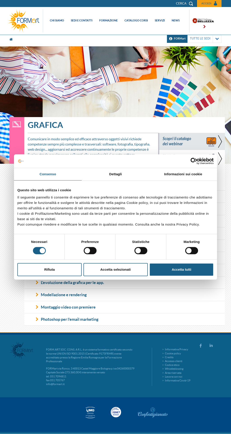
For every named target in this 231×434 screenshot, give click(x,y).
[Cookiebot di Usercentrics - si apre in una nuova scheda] (194, 161)
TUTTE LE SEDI (204, 39)
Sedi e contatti (81, 20)
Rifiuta (49, 269)
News (176, 20)
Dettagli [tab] (115, 174)
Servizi (160, 20)
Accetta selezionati (115, 269)
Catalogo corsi (136, 20)
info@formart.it (55, 384)
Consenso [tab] (47, 174)
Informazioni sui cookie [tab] (183, 174)
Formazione (108, 20)
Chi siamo (57, 20)
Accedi (206, 3)
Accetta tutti (181, 269)
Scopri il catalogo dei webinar (177, 141)
